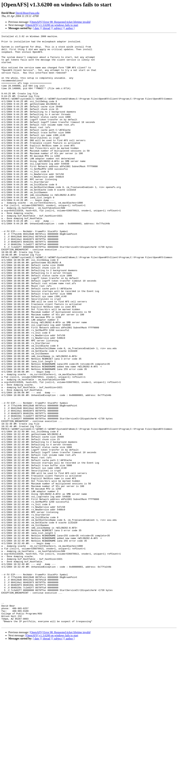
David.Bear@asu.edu (27, 12)
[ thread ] (46, 28)
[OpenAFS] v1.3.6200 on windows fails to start (51, 25)
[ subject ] (57, 28)
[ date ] (37, 28)
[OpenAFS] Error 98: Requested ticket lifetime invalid (60, 21)
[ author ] (69, 28)
